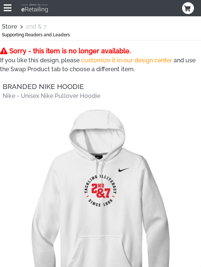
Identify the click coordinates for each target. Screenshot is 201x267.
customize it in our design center (126, 60)
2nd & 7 (36, 26)
